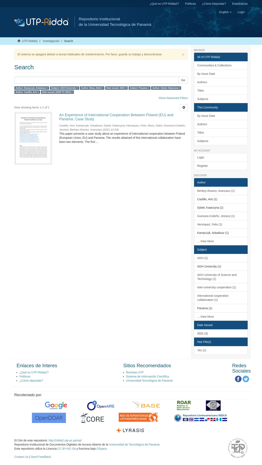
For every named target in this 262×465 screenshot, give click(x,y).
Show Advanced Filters (173, 98)
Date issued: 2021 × (116, 88)
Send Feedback (41, 456)
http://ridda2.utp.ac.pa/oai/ (65, 440)
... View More (205, 241)
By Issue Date (206, 73)
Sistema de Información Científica (147, 376)
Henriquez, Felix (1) (209, 224)
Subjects (202, 99)
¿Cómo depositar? (31, 380)
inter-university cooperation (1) (216, 287)
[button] (225, 12)
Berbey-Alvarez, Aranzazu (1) (216, 190)
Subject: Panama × (139, 88)
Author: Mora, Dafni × (92, 88)
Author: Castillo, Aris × (27, 92)
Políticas (190, 3)
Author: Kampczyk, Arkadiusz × (32, 88)
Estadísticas (240, 3)
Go (183, 80)
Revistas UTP (135, 372)
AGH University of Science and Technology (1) (217, 277)
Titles (200, 90)
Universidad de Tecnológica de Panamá (134, 444)
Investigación (51, 41)
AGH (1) (202, 258)
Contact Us (21, 456)
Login (200, 157)
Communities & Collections (214, 65)
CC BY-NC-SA (67, 448)
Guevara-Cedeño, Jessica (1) (216, 216)
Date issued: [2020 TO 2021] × (57, 92)
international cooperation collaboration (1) (213, 297)
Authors (202, 82)
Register (202, 165)
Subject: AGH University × (64, 88)
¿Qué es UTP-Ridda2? (164, 3)
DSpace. (102, 448)
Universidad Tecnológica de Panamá (149, 380)
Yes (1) (201, 350)
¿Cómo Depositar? (214, 3)
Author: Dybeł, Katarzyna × (166, 88)
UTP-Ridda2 (30, 41)
